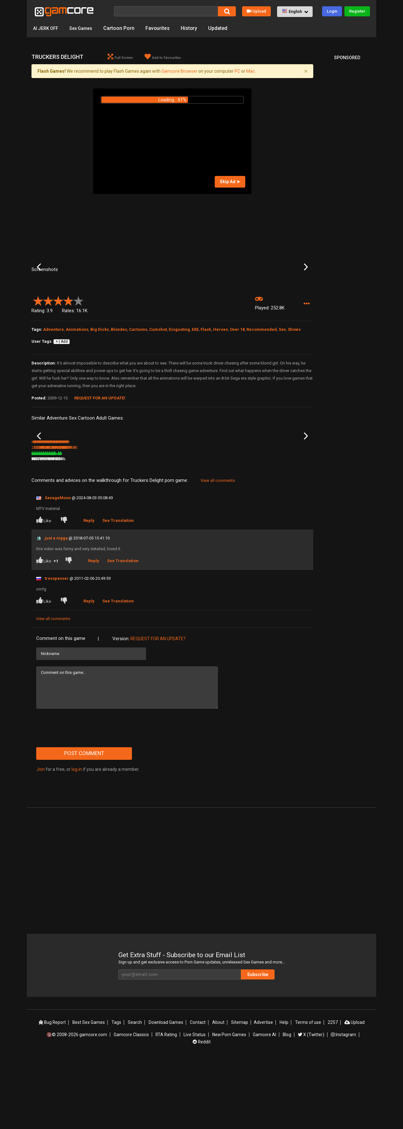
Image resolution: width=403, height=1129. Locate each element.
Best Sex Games (90, 1092)
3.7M (133, 529)
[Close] (305, 71)
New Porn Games (229, 1104)
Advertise (263, 1092)
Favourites (163, 28)
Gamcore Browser (179, 71)
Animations (77, 380)
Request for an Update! (99, 449)
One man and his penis (193, 520)
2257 (332, 1092)
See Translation (118, 590)
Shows (294, 380)
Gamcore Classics (131, 1104)
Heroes (220, 380)
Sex (282, 380)
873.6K (230, 529)
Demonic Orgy (233, 520)
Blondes (119, 380)
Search (136, 1092)
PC (237, 71)
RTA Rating (167, 1104)
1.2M (275, 529)
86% (259, 529)
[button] (295, 11)
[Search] (166, 11)
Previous (38, 293)
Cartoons (138, 380)
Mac (250, 71)
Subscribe (261, 1044)
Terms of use (307, 1092)
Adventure (53, 380)
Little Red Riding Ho (96, 520)
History (195, 28)
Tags (117, 1092)
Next (305, 293)
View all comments (218, 550)
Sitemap (239, 1092)
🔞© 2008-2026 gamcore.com (77, 1104)
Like (44, 590)
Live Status (195, 1104)
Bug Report (53, 1092)
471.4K (88, 529)
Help (283, 1092)
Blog (286, 1104)
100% (163, 529)
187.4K (182, 529)
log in (76, 839)
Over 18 (237, 380)
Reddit (201, 1111)
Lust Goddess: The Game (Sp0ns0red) (148, 520)
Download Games (166, 1092)
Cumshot (158, 380)
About (219, 1092)
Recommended (262, 380)
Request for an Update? (158, 708)
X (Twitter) (311, 1104)
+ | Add (62, 393)
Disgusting (179, 380)
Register (357, 11)
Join (40, 839)
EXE (195, 380)
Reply (89, 590)
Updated (224, 28)
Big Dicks (99, 380)
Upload (256, 11)
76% (70, 529)
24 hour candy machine (52, 520)
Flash (206, 380)
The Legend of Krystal (287, 520)
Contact (198, 1092)
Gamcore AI (264, 1104)
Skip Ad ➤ (230, 181)
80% (117, 529)
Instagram (343, 1104)
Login (332, 11)
